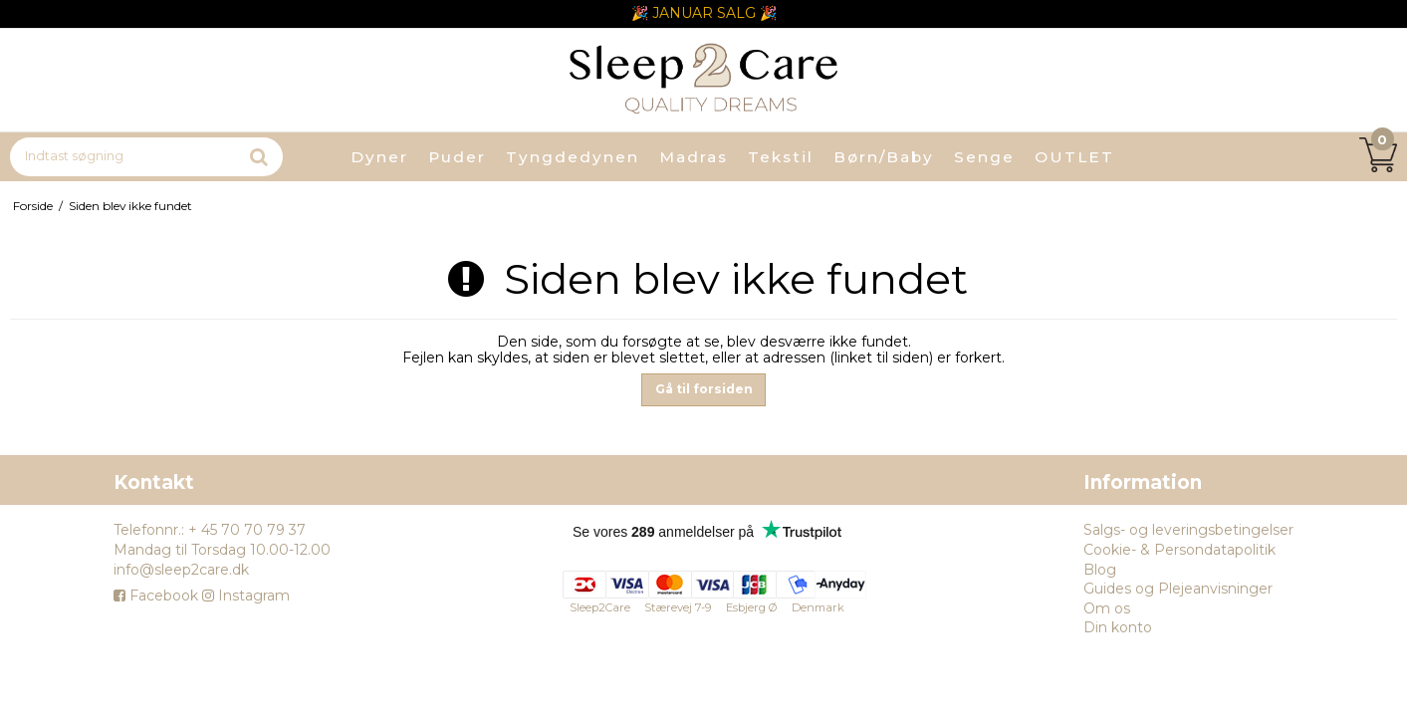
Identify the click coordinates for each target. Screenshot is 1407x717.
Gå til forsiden (704, 388)
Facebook (156, 595)
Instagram (246, 595)
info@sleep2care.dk (181, 570)
